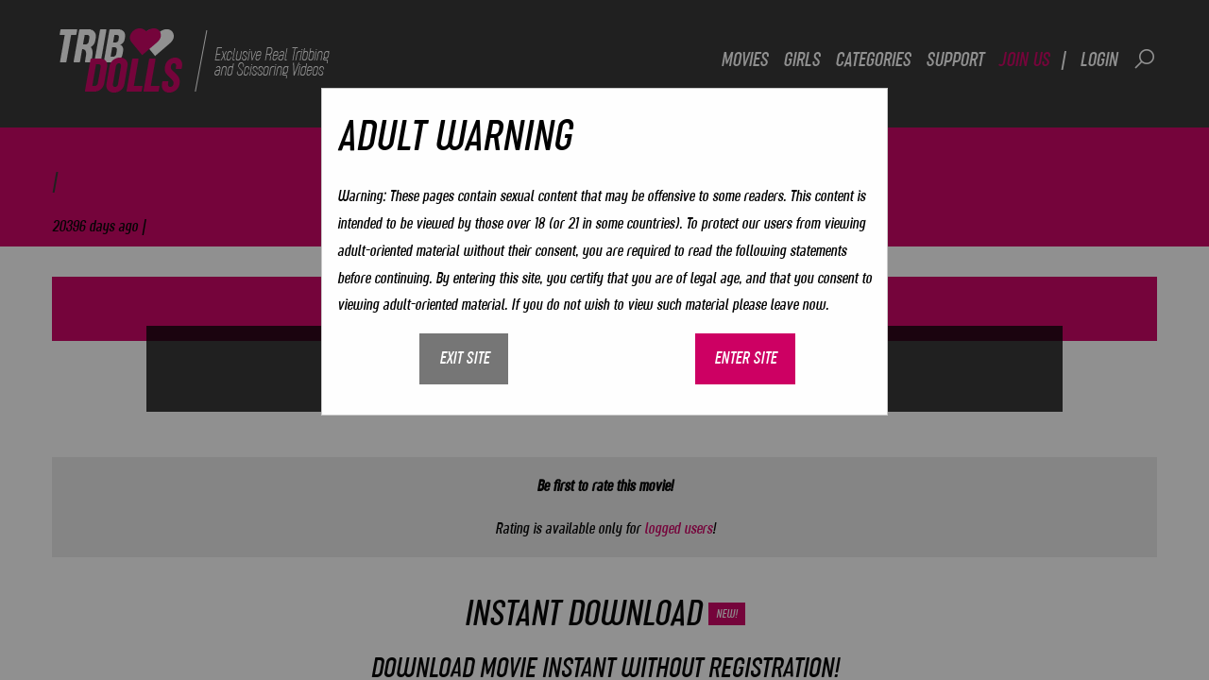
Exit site (464, 357)
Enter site (745, 357)
